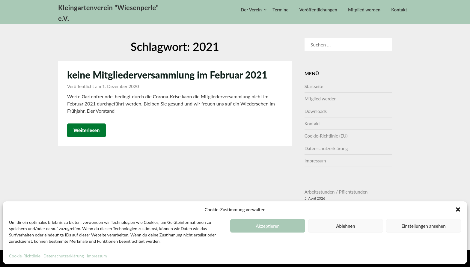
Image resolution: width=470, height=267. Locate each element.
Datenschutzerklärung (63, 255)
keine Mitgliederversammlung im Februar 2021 (167, 75)
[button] (458, 209)
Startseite (314, 86)
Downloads (316, 111)
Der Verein (251, 9)
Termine (280, 9)
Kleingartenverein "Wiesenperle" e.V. (108, 13)
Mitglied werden (364, 9)
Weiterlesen (86, 130)
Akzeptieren (268, 226)
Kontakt (399, 9)
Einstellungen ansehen (423, 226)
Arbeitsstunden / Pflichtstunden (336, 191)
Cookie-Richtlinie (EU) (326, 135)
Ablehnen (345, 226)
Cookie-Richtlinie (24, 255)
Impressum (97, 255)
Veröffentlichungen (318, 9)
